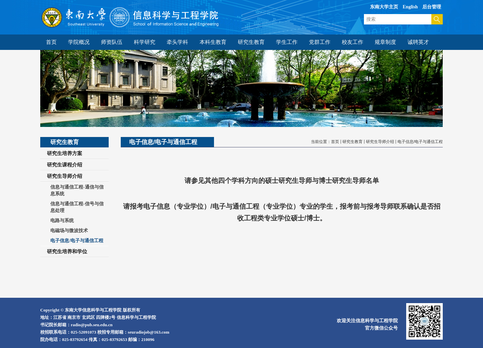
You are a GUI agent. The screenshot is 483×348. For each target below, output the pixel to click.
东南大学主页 (384, 6)
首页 (335, 141)
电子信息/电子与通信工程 (420, 141)
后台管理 (431, 6)
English (410, 6)
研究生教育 (352, 141)
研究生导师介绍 (380, 141)
